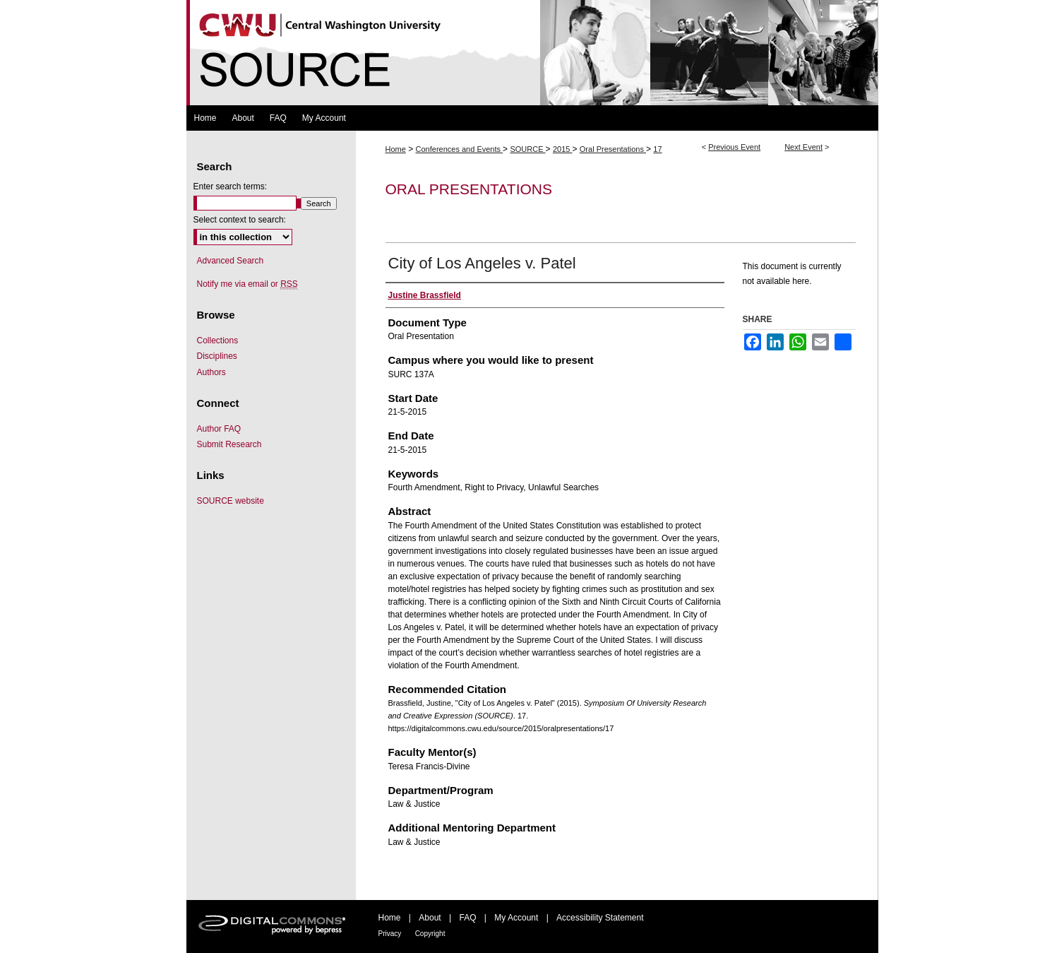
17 (657, 149)
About (430, 918)
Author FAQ (219, 429)
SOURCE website (230, 501)
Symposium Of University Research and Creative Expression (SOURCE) (532, 52)
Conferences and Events (459, 149)
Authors (211, 372)
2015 (563, 149)
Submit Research (229, 444)
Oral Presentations (613, 149)
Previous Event (734, 147)
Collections (218, 340)
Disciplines (217, 356)
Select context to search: (239, 220)
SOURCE (527, 149)
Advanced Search (230, 261)
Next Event (803, 147)
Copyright (430, 933)
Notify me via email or (247, 284)
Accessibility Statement (599, 918)
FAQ (467, 918)
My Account (516, 918)
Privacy (390, 933)
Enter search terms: (230, 186)
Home (395, 149)
